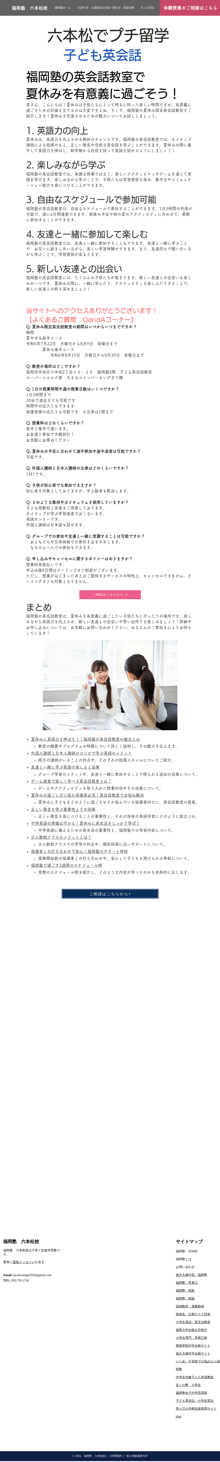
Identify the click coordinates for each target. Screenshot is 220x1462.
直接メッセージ (24, 1262)
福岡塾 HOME (187, 1251)
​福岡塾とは (184, 1259)
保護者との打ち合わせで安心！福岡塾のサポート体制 (79, 851)
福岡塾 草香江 (187, 1282)
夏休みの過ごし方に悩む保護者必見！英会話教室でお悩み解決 (87, 795)
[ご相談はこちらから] (110, 594)
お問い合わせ (185, 1267)
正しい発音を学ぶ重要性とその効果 (63, 809)
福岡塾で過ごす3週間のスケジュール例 (66, 865)
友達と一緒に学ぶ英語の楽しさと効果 (65, 767)
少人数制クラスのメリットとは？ (61, 837)
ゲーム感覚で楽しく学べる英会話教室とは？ (71, 781)
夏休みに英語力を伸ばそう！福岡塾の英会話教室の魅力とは (85, 739)
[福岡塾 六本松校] (30, 8)
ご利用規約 (115, 1456)
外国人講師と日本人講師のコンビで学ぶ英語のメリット (81, 753)
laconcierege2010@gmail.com (32, 1275)
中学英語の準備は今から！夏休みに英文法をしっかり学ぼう (85, 823)
